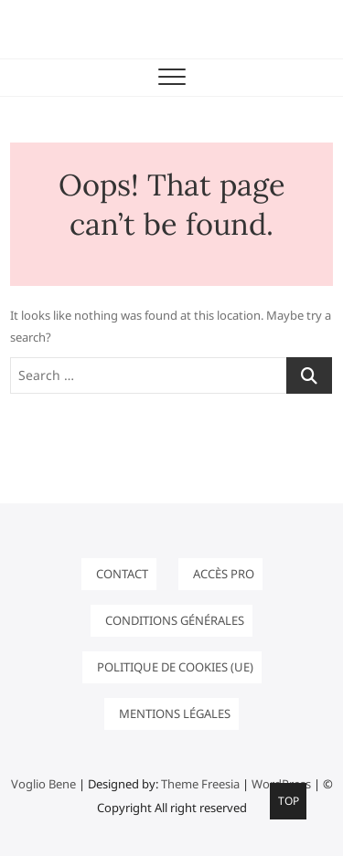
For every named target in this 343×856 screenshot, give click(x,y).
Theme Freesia (200, 784)
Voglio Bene (43, 784)
